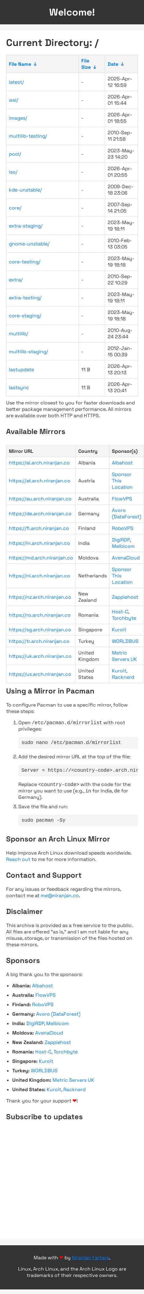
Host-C (120, 611)
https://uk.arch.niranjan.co (40, 656)
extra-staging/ (25, 226)
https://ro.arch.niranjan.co (40, 615)
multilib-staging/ (28, 351)
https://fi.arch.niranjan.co (39, 528)
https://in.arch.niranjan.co (39, 543)
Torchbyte (124, 618)
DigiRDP (121, 540)
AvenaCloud (126, 558)
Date (113, 64)
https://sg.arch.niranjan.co (40, 629)
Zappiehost (125, 597)
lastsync (19, 387)
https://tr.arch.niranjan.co (39, 641)
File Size (86, 64)
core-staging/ (25, 315)
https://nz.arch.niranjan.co (40, 597)
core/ (15, 208)
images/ (18, 118)
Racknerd (123, 677)
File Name (20, 64)
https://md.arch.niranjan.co (41, 558)
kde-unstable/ (25, 190)
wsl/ (13, 100)
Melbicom (123, 546)
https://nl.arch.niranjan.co (39, 576)
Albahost (122, 463)
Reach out (18, 864)
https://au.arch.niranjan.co (40, 498)
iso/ (13, 172)
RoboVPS (122, 528)
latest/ (16, 82)
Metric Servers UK (124, 656)
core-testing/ (24, 262)
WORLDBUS (125, 641)
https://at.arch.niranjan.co (39, 481)
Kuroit (119, 629)
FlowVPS (122, 498)
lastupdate (21, 369)
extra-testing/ (25, 297)
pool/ (15, 154)
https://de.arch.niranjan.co (40, 513)
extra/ (16, 280)
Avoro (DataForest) (126, 513)
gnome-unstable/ (29, 244)
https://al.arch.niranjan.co (39, 463)
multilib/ (18, 333)
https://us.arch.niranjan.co (40, 674)
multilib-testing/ (28, 136)
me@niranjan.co (60, 900)
